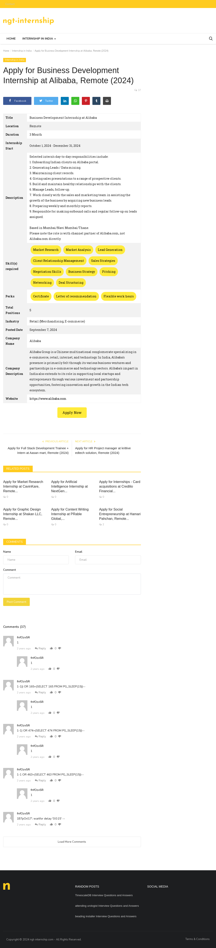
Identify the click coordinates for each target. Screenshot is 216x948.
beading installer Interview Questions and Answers (105, 916)
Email (78, 552)
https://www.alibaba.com (48, 399)
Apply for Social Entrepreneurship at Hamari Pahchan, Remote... (120, 514)
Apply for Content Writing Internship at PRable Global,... (70, 514)
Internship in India (22, 50)
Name (7, 552)
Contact (10, 4)
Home (11, 39)
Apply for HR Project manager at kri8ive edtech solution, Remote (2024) (103, 450)
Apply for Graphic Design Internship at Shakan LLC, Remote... (22, 514)
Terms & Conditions (197, 939)
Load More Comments (72, 842)
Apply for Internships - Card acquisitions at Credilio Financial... (119, 486)
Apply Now (72, 412)
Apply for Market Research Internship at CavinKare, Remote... (23, 486)
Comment (9, 570)
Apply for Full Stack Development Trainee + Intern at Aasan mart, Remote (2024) (38, 450)
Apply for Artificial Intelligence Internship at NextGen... (69, 486)
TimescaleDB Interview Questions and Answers (104, 895)
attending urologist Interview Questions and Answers (107, 905)
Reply (40, 648)
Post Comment (16, 602)
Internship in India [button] (39, 39)
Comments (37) (14, 627)
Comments (14, 542)
